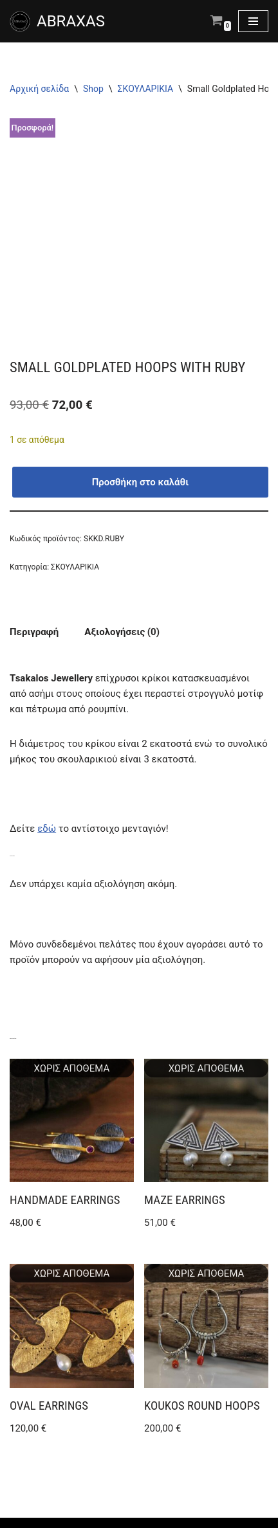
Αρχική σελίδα (39, 89)
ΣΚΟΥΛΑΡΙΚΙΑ (145, 89)
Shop (93, 89)
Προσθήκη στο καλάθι (140, 482)
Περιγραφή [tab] (34, 632)
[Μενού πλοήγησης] (253, 21)
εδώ (46, 828)
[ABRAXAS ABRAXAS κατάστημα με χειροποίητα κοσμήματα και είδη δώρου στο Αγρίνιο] (57, 21)
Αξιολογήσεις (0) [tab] (122, 632)
